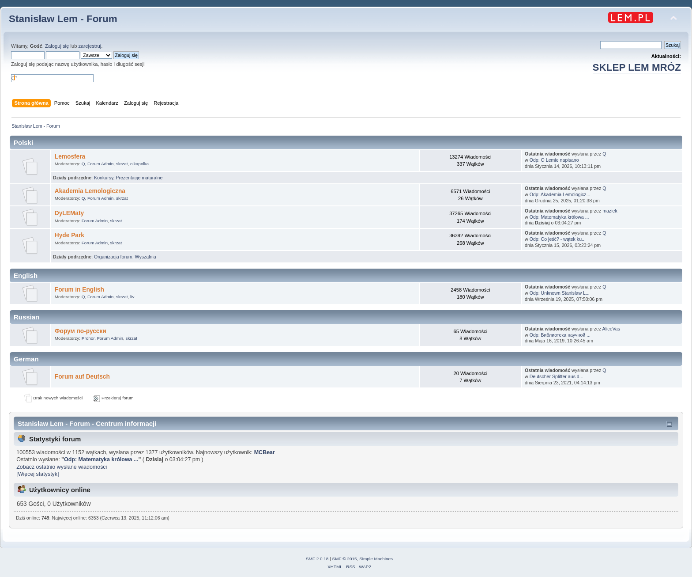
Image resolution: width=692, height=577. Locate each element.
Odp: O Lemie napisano (554, 160)
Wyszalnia (145, 256)
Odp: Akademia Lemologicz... (560, 194)
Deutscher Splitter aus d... (556, 376)
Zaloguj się (57, 46)
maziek (609, 210)
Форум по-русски (80, 331)
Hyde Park (69, 235)
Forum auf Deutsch (82, 376)
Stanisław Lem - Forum (63, 18)
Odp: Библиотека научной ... (560, 335)
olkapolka (139, 163)
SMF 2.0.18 (317, 558)
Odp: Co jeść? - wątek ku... (558, 239)
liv (132, 296)
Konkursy (103, 177)
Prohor (88, 338)
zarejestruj (90, 46)
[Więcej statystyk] (37, 474)
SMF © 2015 (344, 558)
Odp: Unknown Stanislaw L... (560, 293)
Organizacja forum (113, 256)
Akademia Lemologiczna (90, 191)
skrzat (122, 163)
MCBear (264, 452)
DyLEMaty (69, 213)
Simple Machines (376, 558)
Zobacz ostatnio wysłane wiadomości (61, 467)
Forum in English (79, 289)
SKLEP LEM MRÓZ (637, 67)
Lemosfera (70, 156)
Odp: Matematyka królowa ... (559, 217)
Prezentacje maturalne (139, 177)
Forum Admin (100, 163)
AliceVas (611, 328)
